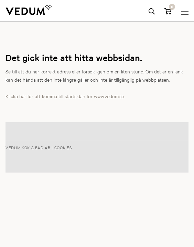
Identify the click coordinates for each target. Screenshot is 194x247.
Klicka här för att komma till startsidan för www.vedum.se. (65, 96)
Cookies (63, 147)
